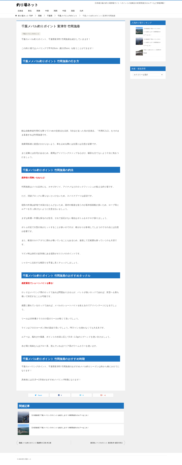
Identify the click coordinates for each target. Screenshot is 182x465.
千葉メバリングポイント (31, 34)
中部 (47, 11)
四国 (73, 11)
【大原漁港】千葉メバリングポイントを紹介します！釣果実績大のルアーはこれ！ (60, 428)
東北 (30, 11)
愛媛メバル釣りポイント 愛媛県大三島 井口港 (35, 443)
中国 (64, 11)
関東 (38, 11)
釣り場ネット (28, 4)
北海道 (20, 11)
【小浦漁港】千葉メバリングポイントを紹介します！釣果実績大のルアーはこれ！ (60, 415)
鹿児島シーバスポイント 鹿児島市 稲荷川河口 (106, 443)
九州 (81, 11)
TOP (25, 16)
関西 (55, 11)
